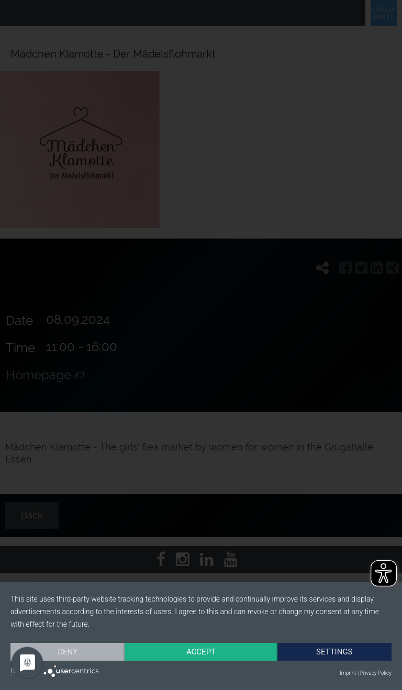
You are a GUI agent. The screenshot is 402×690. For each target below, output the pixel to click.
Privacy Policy (376, 673)
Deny (67, 652)
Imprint (348, 673)
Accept (201, 652)
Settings (334, 652)
